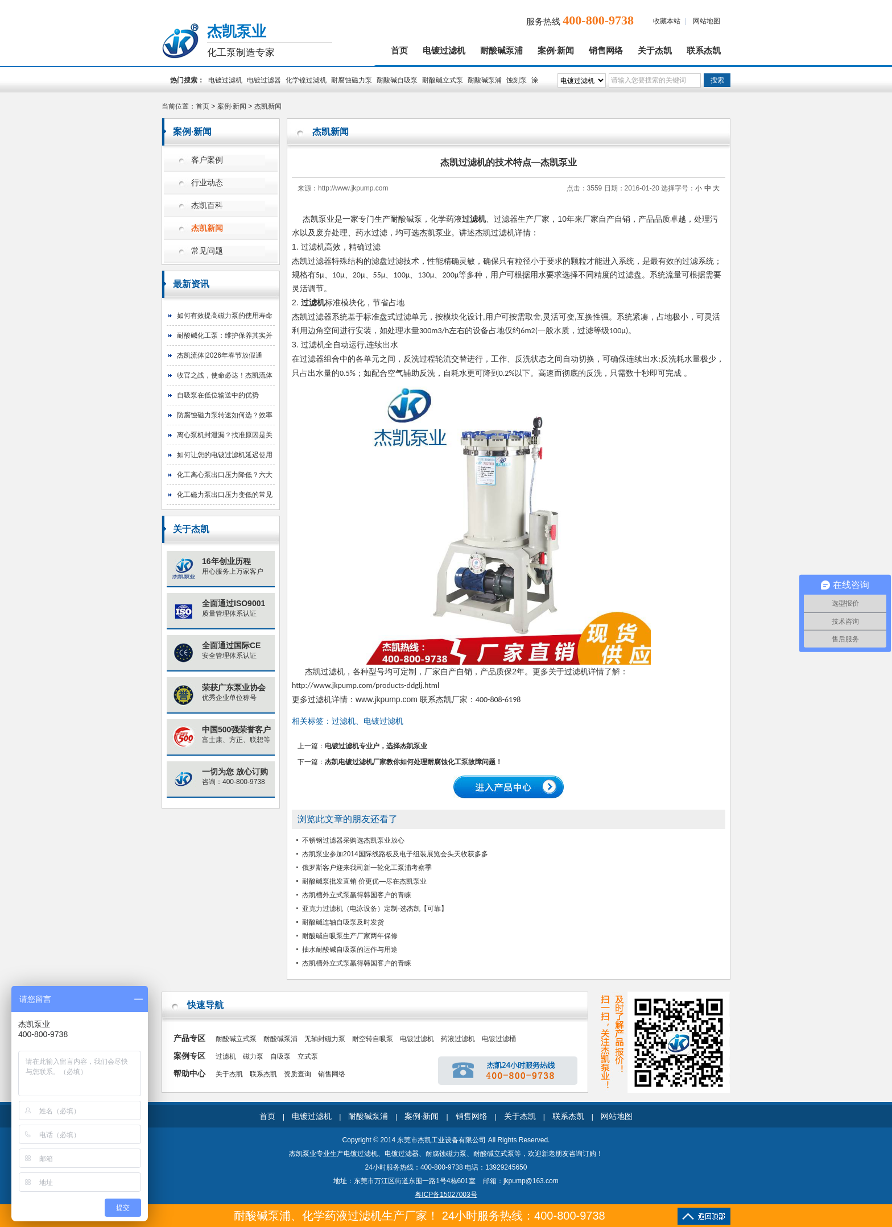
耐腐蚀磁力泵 (351, 80)
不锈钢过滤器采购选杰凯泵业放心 (353, 840)
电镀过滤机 (444, 50)
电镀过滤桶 (499, 1039)
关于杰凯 (655, 50)
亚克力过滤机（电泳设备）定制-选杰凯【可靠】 (375, 909)
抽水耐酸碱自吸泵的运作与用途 (350, 950)
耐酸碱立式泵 (442, 80)
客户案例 (207, 160)
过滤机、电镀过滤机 (367, 721)
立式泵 (308, 1056)
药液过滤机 (458, 1039)
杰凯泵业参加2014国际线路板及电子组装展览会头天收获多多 (395, 854)
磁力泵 (253, 1056)
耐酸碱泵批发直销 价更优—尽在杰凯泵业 (364, 881)
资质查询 (297, 1074)
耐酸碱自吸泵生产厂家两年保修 (350, 936)
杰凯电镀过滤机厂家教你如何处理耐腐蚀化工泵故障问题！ (413, 762)
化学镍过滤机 (306, 80)
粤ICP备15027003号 (446, 1195)
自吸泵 (280, 1056)
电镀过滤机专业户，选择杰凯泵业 (376, 746)
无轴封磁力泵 (324, 1039)
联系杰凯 (704, 50)
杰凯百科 (207, 205)
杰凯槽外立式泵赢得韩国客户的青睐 (356, 895)
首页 (399, 50)
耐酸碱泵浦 (501, 50)
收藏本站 (666, 21)
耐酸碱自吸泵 (397, 80)
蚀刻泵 (516, 80)
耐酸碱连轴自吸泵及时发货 (343, 922)
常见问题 (207, 251)
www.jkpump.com (387, 699)
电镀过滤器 (264, 80)
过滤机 (474, 218)
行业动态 (207, 183)
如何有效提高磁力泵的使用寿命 (224, 316)
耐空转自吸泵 (372, 1039)
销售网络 (606, 50)
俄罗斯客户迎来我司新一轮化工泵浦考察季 (367, 868)
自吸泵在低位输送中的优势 (218, 395)
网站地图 (706, 21)
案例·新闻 (556, 50)
